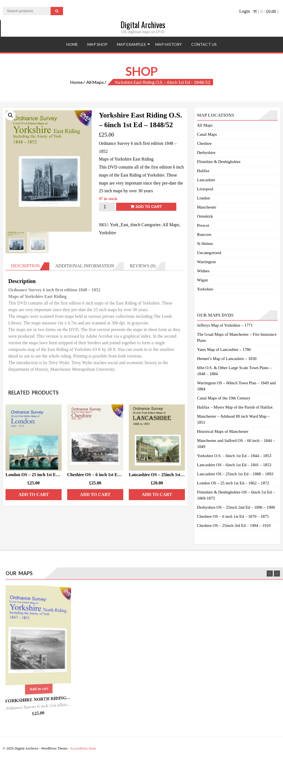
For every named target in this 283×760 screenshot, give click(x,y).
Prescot (203, 225)
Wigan (202, 280)
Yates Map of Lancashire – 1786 (224, 349)
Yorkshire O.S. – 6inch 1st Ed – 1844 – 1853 (234, 456)
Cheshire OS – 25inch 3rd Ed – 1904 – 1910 (234, 525)
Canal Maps (207, 134)
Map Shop (97, 44)
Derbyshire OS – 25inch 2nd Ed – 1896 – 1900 (236, 507)
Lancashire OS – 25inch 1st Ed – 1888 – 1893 (235, 474)
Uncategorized (209, 252)
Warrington (206, 262)
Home (72, 44)
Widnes (203, 271)
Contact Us (204, 44)
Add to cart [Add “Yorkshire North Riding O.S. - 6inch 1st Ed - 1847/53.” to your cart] (39, 689)
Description (25, 265)
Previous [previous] (270, 573)
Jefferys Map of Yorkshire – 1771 (225, 325)
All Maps (95, 82)
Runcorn (204, 234)
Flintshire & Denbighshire (219, 161)
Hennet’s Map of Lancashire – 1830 (226, 358)
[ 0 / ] (266, 11)
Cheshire (204, 143)
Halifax (203, 171)
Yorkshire (107, 232)
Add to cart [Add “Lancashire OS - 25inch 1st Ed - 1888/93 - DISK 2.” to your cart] (157, 494)
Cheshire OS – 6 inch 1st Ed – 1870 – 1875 (233, 516)
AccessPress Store (83, 748)
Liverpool (205, 189)
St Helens (205, 243)
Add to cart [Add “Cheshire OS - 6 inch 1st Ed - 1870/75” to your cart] (95, 494)
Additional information (84, 265)
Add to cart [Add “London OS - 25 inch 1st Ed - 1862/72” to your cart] (34, 494)
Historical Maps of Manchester (222, 431)
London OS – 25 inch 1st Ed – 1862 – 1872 (233, 483)
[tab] (27, 266)
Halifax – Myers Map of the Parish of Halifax (235, 407)
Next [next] (277, 573)
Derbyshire (206, 152)
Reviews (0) (143, 265)
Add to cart (148, 206)
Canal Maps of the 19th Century (223, 398)
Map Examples (131, 44)
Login (244, 11)
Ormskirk (205, 216)
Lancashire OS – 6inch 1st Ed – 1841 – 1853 (234, 465)
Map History (168, 44)
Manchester (206, 207)
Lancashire (206, 180)
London (203, 198)
